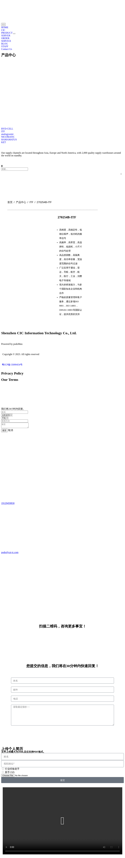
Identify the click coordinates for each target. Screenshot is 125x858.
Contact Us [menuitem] (6, 49)
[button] (14, 33)
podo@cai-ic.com (9, 553)
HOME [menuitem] (4, 27)
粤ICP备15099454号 (12, 364)
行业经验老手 (12, 769)
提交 (4, 431)
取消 (10, 431)
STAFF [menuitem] (4, 46)
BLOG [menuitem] (4, 43)
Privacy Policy (12, 373)
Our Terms (9, 380)
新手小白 (10, 773)
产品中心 (8, 55)
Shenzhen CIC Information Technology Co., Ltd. (39, 333)
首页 (10, 202)
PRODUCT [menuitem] (7, 33)
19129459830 (8, 504)
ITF (31, 202)
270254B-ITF (67, 217)
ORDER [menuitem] (5, 38)
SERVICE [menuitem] (6, 41)
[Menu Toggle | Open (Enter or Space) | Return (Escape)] (3, 24)
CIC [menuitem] (3, 30)
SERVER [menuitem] (5, 35)
